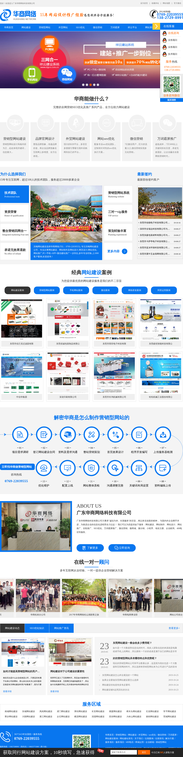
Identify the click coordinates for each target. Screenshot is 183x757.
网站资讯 (149, 27)
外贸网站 (63, 27)
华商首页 (8, 27)
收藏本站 (155, 3)
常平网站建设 (169, 711)
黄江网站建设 (45, 716)
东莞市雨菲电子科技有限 (114, 344)
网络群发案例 (134, 290)
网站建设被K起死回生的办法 (115, 690)
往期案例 (149, 738)
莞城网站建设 (169, 716)
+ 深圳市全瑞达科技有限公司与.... (154, 229)
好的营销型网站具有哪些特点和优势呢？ (135, 658)
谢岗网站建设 (152, 716)
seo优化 (152, 735)
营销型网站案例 (46, 290)
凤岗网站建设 (45, 711)
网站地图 (166, 3)
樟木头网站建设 (133, 711)
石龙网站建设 (152, 711)
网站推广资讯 (61, 628)
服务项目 (109, 742)
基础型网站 (161, 742)
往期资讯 (159, 738)
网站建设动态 (12, 628)
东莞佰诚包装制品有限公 (68, 344)
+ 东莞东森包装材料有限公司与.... (154, 235)
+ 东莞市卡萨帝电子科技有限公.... (154, 241)
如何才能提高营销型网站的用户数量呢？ (22, 671)
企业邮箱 (150, 742)
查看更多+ (174, 628)
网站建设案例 (17, 290)
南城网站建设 (11, 711)
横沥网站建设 (80, 716)
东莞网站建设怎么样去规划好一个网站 (120, 675)
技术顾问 (169, 54)
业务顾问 (169, 40)
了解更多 (92, 547)
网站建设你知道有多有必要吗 (116, 685)
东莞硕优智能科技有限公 (160, 344)
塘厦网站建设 (115, 711)
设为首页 (144, 3)
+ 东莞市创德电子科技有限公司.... (154, 223)
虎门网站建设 (63, 711)
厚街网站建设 (80, 711)
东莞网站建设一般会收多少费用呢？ (132, 643)
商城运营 (139, 742)
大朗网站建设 (28, 716)
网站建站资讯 (126, 738)
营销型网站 (121, 735)
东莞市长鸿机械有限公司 (114, 397)
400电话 (129, 742)
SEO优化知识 (37, 628)
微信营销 (97, 27)
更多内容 (113, 251)
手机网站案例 (76, 290)
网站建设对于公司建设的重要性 (67, 671)
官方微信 (177, 3)
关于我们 (139, 738)
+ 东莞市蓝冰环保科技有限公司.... (154, 247)
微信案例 (105, 290)
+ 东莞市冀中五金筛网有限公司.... (154, 254)
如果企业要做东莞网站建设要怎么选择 (120, 680)
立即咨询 (124, 547)
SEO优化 (80, 27)
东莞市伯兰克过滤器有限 (21, 344)
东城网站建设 (28, 711)
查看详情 (7, 691)
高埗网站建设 (115, 716)
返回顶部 (171, 100)
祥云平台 (132, 27)
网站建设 (132, 735)
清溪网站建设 (98, 716)
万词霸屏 (115, 27)
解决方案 (169, 738)
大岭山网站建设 (133, 716)
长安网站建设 (98, 711)
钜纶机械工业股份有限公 (160, 397)
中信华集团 (21, 397)
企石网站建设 (63, 716)
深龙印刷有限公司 (68, 397)
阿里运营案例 (164, 290)
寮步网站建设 (11, 716)
